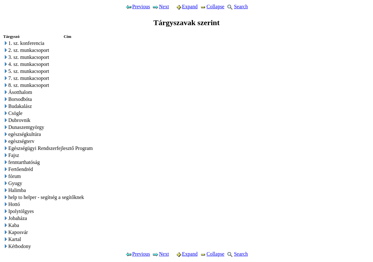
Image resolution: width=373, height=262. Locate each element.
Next (160, 6)
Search (237, 6)
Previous (137, 6)
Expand (184, 6)
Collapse (211, 6)
